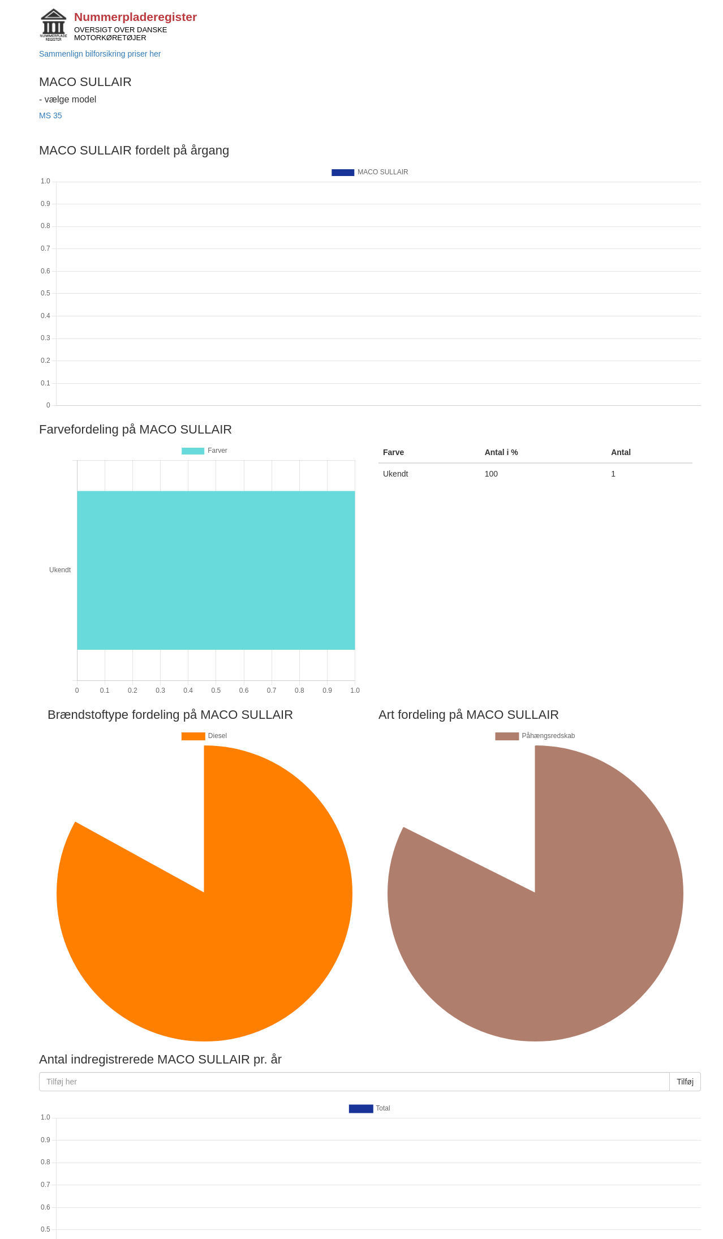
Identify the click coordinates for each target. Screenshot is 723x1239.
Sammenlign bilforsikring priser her (100, 53)
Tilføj (685, 1081)
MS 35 (50, 115)
